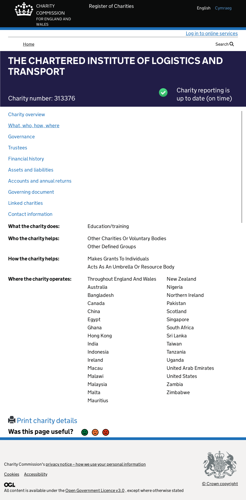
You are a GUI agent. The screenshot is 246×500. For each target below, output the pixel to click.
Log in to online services (212, 33)
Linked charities (25, 203)
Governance (21, 136)
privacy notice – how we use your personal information (96, 464)
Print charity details (42, 420)
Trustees (17, 148)
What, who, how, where (33, 125)
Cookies (11, 474)
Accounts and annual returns (40, 181)
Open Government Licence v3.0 (94, 490)
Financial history (26, 159)
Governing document (31, 192)
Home (28, 44)
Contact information (30, 214)
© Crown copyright (220, 483)
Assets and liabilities (30, 170)
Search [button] (224, 44)
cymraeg (223, 8)
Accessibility (35, 474)
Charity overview (26, 114)
